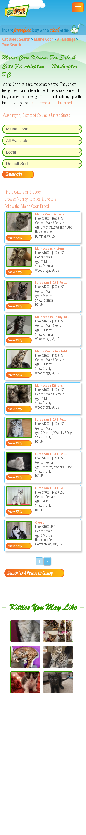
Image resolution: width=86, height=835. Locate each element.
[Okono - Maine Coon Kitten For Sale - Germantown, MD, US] (19, 539)
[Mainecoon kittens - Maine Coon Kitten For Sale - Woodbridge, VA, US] (19, 402)
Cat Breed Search (16, 39)
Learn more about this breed (51, 103)
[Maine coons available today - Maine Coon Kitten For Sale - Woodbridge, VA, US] (19, 367)
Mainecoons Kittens (49, 248)
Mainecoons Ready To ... (53, 316)
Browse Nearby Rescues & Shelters (30, 199)
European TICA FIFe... (50, 419)
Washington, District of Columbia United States (36, 115)
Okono (39, 522)
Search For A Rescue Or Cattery (29, 572)
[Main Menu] (78, 7)
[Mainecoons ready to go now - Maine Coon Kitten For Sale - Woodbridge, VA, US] (19, 333)
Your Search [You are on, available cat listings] (11, 44)
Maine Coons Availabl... (52, 351)
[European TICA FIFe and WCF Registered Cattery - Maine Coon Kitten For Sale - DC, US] (19, 470)
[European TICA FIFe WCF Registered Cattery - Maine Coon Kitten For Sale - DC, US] (19, 299)
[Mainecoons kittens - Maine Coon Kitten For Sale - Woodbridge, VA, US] (19, 265)
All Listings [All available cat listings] (66, 39)
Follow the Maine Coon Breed (26, 206)
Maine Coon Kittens (49, 214)
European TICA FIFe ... (51, 282)
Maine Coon (43, 39)
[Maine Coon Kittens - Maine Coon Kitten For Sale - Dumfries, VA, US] (19, 230)
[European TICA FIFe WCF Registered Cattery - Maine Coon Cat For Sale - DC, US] (19, 504)
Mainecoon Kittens (49, 385)
